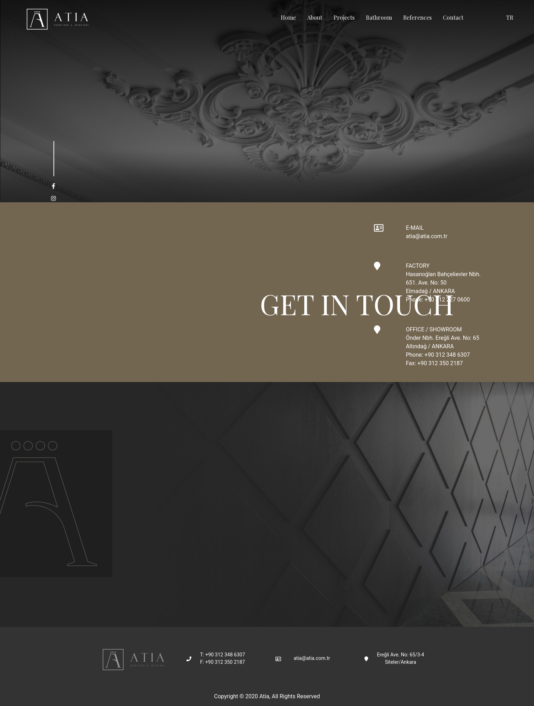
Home (288, 17)
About (314, 17)
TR (509, 17)
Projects (344, 17)
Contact (453, 17)
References (417, 17)
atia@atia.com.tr (426, 236)
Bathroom (379, 17)
